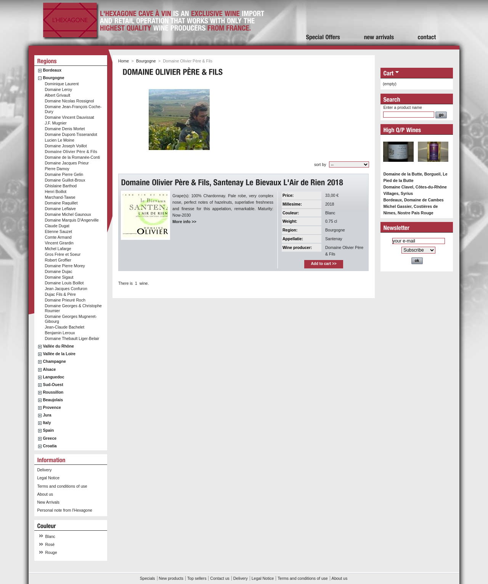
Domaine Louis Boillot (64, 283)
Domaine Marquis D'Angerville (72, 220)
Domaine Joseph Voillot (66, 146)
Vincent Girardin (59, 243)
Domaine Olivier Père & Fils (71, 151)
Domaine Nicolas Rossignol (69, 101)
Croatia (49, 446)
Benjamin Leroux (60, 332)
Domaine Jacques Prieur (67, 163)
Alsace (49, 369)
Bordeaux (52, 70)
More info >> (184, 221)
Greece (49, 438)
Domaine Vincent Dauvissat (69, 117)
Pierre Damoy (57, 168)
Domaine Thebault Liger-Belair (72, 338)
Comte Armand (58, 237)
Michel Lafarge (58, 248)
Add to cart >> (323, 264)
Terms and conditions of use (62, 486)
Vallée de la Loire (59, 353)
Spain (48, 430)
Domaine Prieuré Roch (65, 300)
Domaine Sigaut (59, 277)
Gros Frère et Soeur (62, 254)
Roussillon (53, 392)
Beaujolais (53, 399)
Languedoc (53, 377)
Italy (47, 422)
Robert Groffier (58, 260)
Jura (47, 415)
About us (45, 494)
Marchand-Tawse (60, 197)
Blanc (50, 536)
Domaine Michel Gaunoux (68, 214)
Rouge (51, 552)
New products (171, 578)
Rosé (50, 544)
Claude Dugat (57, 225)
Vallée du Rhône (58, 346)
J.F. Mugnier (55, 123)
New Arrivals (48, 502)
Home (123, 61)
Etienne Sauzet (58, 231)
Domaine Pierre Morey (65, 265)
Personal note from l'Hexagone (64, 510)
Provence (52, 407)
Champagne (54, 361)
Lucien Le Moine (59, 140)
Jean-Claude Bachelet (64, 327)
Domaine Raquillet (61, 203)
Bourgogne (53, 77)
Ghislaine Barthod (61, 185)
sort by (320, 164)
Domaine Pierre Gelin (64, 174)
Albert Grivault (57, 95)
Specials (147, 578)
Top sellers (196, 578)
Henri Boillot (55, 191)
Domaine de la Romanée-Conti (72, 157)
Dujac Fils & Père (60, 294)
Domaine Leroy (58, 89)
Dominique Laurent (62, 83)
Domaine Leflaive (60, 208)
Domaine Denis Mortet (65, 128)
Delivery (44, 470)
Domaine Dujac (58, 271)
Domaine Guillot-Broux (65, 180)
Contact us (219, 578)
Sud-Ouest (53, 384)
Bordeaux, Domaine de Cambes (413, 200)
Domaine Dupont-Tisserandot (71, 134)
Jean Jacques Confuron (66, 288)
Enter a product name (402, 107)
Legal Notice (48, 477)
